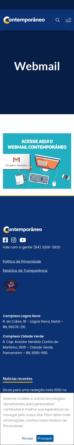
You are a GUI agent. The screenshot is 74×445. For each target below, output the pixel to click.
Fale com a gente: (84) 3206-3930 (31, 247)
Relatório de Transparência (25, 270)
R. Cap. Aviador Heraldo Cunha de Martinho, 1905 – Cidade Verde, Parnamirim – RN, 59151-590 (30, 347)
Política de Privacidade (22, 261)
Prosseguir (45, 438)
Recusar (27, 438)
